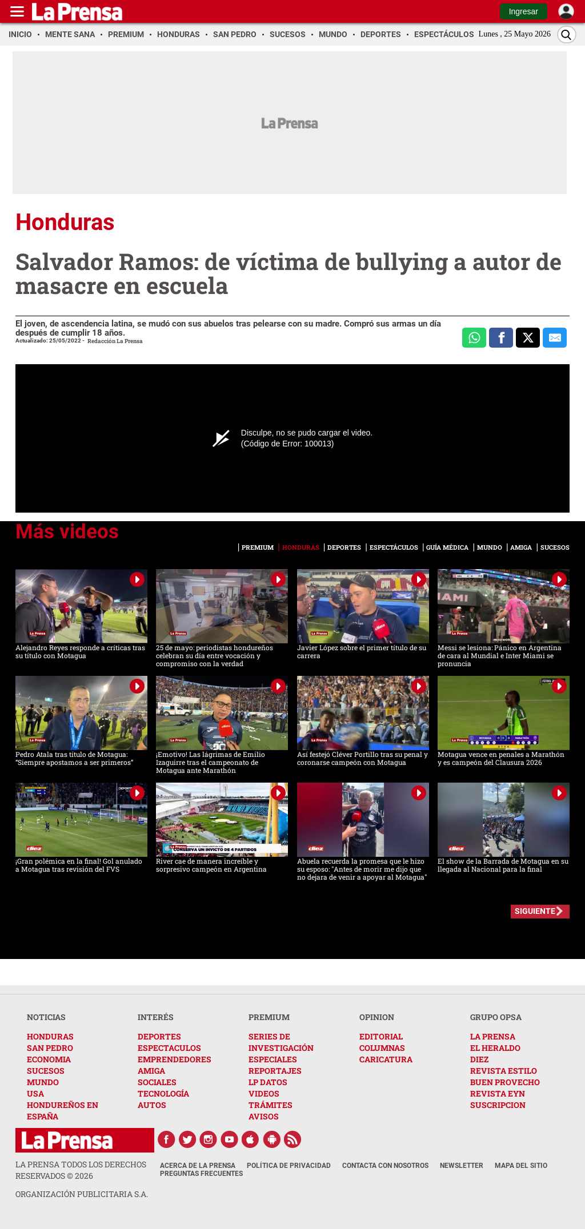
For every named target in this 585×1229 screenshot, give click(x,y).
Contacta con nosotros (385, 1166)
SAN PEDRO (50, 1047)
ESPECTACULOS (169, 1047)
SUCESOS (46, 1070)
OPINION (376, 1017)
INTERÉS (156, 1017)
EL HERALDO (495, 1047)
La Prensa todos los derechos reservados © (80, 1170)
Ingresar (523, 11)
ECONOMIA (49, 1059)
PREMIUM (269, 1017)
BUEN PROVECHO (505, 1082)
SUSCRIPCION (498, 1104)
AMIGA (151, 1070)
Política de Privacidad (289, 1166)
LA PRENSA (492, 1036)
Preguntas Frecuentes (201, 1174)
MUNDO (43, 1082)
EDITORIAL (381, 1036)
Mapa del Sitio (521, 1166)
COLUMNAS (382, 1047)
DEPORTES (159, 1036)
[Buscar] (566, 34)
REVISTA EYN (497, 1093)
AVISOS (264, 1116)
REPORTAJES (275, 1070)
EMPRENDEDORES (174, 1059)
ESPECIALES (273, 1059)
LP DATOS (268, 1082)
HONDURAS (50, 1036)
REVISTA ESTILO (503, 1070)
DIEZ (479, 1059)
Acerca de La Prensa (197, 1166)
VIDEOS (264, 1093)
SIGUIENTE (535, 911)
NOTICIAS (46, 1017)
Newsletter (461, 1166)
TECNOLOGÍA (163, 1093)
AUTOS (152, 1104)
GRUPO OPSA (496, 1017)
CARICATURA (385, 1059)
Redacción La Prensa (115, 341)
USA (35, 1093)
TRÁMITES (270, 1104)
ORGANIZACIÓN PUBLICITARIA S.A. (81, 1193)
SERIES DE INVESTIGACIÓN (281, 1042)
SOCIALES (157, 1082)
